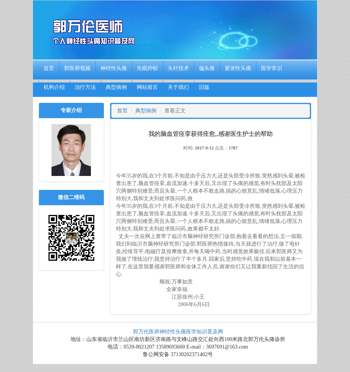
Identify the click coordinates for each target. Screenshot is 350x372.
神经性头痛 (113, 68)
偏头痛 (207, 68)
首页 (49, 68)
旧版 (204, 87)
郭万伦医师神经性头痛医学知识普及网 (178, 332)
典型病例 (116, 87)
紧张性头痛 (238, 68)
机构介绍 (54, 87)
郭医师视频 (77, 68)
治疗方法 (85, 87)
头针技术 (178, 68)
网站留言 (147, 87)
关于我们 (178, 87)
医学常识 (271, 68)
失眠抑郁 (147, 68)
